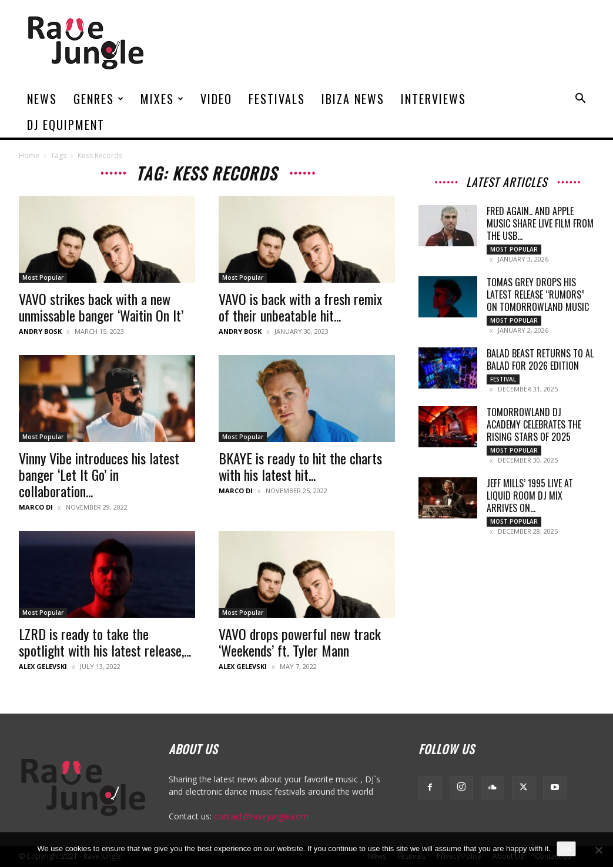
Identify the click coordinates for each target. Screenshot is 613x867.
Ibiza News (352, 99)
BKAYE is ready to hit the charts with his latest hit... (300, 466)
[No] (598, 850)
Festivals (277, 99)
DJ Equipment (66, 124)
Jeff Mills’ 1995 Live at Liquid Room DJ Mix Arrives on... (530, 495)
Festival (503, 379)
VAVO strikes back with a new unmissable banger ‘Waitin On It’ (101, 307)
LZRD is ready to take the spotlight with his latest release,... (105, 642)
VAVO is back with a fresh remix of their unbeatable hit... (300, 307)
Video (216, 99)
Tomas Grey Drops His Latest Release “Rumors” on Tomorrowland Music (538, 294)
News (42, 99)
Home (29, 155)
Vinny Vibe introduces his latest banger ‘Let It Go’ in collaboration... (99, 474)
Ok (566, 848)
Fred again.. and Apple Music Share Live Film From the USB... (540, 223)
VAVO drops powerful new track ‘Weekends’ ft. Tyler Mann (300, 642)
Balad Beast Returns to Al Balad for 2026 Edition (540, 359)
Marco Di (36, 507)
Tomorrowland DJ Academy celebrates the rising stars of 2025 (534, 424)
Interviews (433, 99)
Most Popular (42, 277)
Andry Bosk (40, 331)
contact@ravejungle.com (261, 816)
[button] (581, 99)
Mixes (162, 99)
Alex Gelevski (43, 666)
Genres (99, 99)
